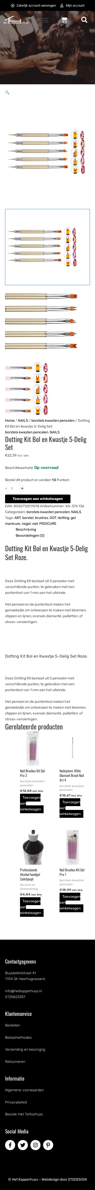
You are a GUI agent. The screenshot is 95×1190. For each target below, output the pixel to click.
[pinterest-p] (49, 1145)
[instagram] (36, 1145)
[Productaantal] (14, 489)
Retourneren (15, 1061)
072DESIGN (77, 1179)
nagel (26, 523)
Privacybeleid (16, 1102)
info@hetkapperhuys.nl (23, 991)
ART (17, 518)
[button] (45, 20)
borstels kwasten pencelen (52, 420)
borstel (27, 518)
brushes (41, 518)
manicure (12, 523)
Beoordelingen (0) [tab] (30, 535)
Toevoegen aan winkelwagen (38, 499)
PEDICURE (47, 523)
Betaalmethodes (18, 1037)
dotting (63, 518)
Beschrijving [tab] (26, 529)
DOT (53, 518)
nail (35, 523)
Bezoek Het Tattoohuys (24, 1114)
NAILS (23, 420)
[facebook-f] (11, 1145)
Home (10, 420)
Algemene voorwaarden (24, 1090)
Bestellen (12, 1025)
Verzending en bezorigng (25, 1049)
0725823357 (15, 997)
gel (73, 518)
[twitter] (23, 1145)
